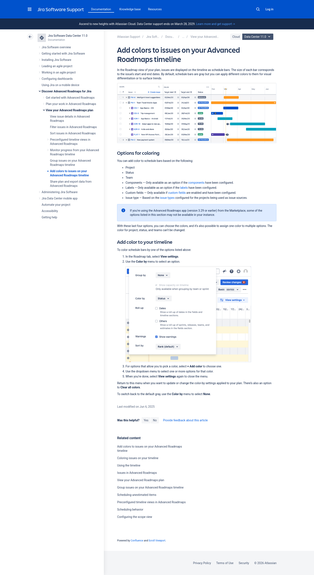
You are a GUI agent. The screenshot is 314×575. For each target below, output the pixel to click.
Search (258, 9)
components (196, 182)
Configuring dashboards (57, 78)
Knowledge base (130, 9)
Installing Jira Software (56, 60)
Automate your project (56, 204)
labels (184, 187)
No (155, 420)
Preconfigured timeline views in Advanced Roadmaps (151, 502)
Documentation (101, 9)
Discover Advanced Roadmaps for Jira (66, 91)
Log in (270, 9)
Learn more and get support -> (215, 24)
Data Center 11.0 (258, 37)
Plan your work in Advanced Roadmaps (71, 104)
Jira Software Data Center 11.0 (67, 35)
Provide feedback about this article (185, 420)
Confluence (137, 540)
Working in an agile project (59, 72)
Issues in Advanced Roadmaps (137, 472)
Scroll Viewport (157, 540)
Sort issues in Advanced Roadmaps (73, 133)
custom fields (177, 192)
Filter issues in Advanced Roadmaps (73, 127)
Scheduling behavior (130, 509)
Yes (146, 420)
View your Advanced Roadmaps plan (69, 110)
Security (244, 563)
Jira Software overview (56, 47)
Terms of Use (224, 563)
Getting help (49, 217)
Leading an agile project (57, 66)
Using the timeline (128, 465)
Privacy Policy (202, 563)
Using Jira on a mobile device (60, 85)
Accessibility (50, 211)
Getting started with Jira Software (63, 53)
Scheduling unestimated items (136, 494)
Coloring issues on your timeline (137, 458)
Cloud (236, 36)
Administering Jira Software (60, 192)
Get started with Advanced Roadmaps (70, 97)
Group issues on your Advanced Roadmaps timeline (150, 487)
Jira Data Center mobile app (60, 198)
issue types (167, 197)
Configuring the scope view (134, 517)
